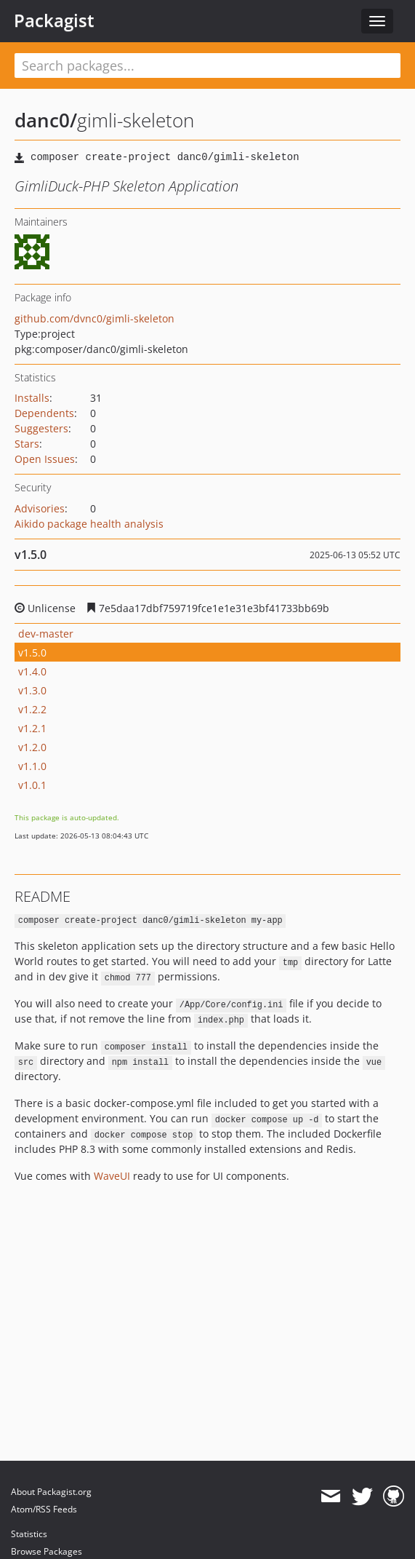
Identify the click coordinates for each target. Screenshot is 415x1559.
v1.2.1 (32, 728)
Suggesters (41, 428)
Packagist (54, 20)
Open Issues (45, 459)
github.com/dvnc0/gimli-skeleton (94, 318)
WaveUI (112, 1176)
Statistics (29, 1534)
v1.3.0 (32, 690)
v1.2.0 (32, 747)
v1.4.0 (32, 671)
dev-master (45, 633)
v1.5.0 (32, 652)
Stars (27, 444)
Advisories (40, 508)
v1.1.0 (32, 766)
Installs (32, 398)
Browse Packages (46, 1551)
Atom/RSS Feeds (44, 1509)
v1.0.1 (32, 785)
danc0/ (46, 120)
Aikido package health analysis (89, 524)
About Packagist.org (51, 1491)
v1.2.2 (32, 709)
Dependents (44, 413)
